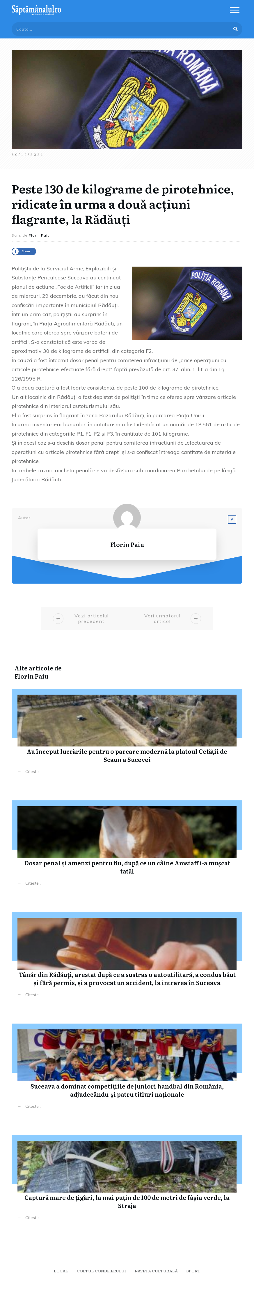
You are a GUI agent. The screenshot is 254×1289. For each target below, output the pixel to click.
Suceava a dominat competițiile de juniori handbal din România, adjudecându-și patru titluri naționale (127, 1071)
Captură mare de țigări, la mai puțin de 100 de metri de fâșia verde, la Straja (127, 1182)
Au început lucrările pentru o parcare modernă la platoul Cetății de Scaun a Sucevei (127, 736)
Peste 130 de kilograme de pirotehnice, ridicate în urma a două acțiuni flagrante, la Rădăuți (123, 203)
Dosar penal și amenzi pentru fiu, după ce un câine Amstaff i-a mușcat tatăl (127, 847)
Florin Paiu (31, 676)
